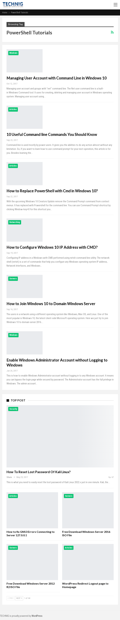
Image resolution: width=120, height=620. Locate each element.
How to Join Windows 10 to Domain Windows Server (51, 303)
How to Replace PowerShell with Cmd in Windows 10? (52, 190)
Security (13, 409)
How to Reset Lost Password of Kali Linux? (39, 472)
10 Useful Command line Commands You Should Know (52, 134)
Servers (13, 278)
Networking (14, 222)
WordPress (37, 615)
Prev (10, 598)
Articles (13, 109)
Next (19, 598)
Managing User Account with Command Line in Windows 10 (57, 78)
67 (111, 477)
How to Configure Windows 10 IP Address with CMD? (52, 247)
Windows (13, 53)
